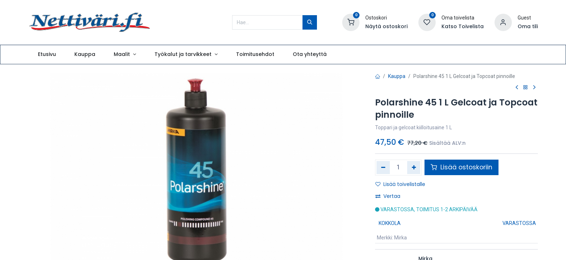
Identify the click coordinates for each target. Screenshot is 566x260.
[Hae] (309, 22)
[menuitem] (47, 54)
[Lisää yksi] (414, 167)
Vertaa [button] (387, 196)
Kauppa (396, 76)
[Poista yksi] (383, 167)
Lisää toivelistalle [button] (400, 184)
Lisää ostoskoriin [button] (461, 167)
